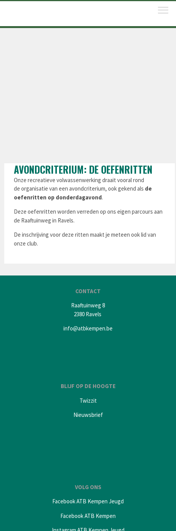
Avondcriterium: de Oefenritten (83, 169)
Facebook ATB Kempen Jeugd (88, 501)
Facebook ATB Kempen (88, 515)
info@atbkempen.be (88, 328)
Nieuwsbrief (88, 414)
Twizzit (88, 400)
